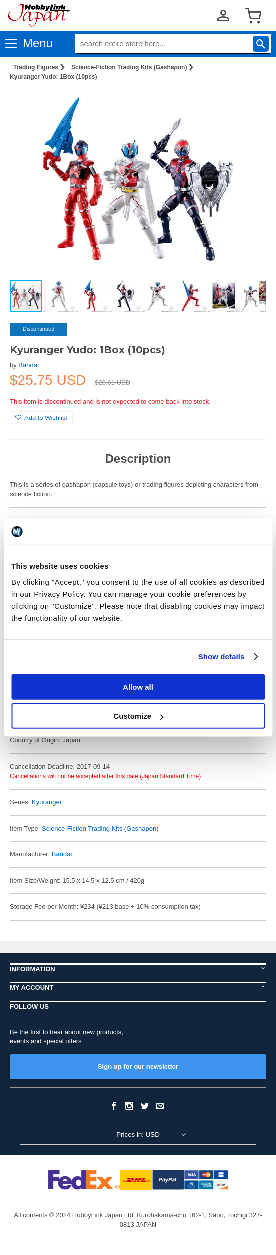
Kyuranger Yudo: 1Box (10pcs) (53, 76)
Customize (138, 716)
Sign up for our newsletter (138, 1066)
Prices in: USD (138, 1134)
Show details (221, 656)
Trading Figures (35, 67)
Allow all (138, 686)
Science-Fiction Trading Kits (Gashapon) (129, 67)
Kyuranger (47, 802)
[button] (248, 104)
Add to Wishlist (41, 417)
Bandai (28, 365)
